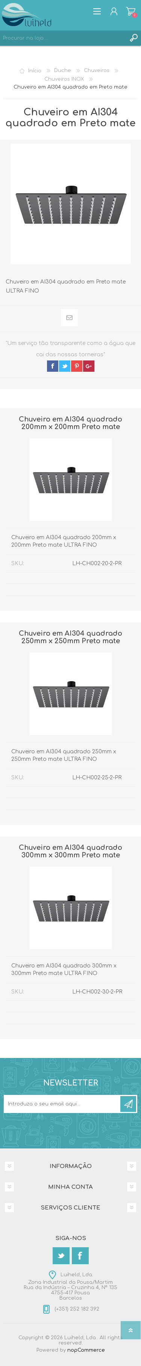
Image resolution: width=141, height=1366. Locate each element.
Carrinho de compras (130, 11)
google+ (88, 366)
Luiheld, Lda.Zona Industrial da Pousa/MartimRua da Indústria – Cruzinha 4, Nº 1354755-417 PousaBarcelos (70, 1286)
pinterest (76, 366)
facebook (52, 366)
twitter (64, 366)
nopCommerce (86, 1350)
